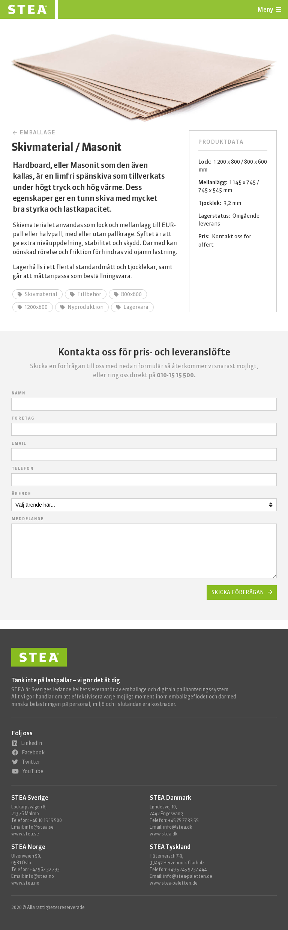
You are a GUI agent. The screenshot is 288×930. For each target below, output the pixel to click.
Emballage (34, 132)
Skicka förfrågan (238, 601)
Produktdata (221, 141)
